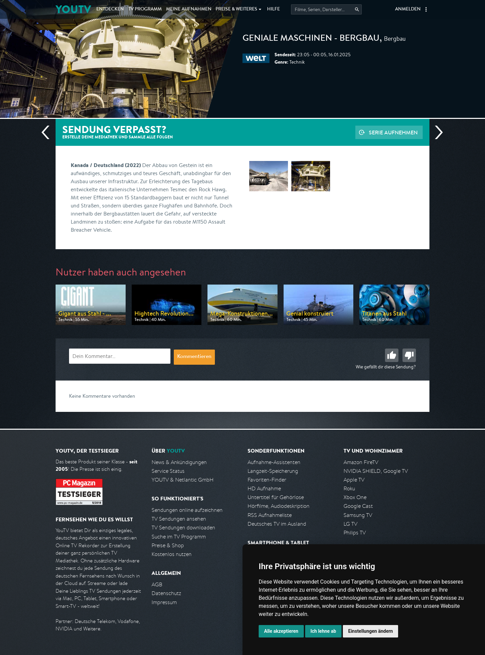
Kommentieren (194, 357)
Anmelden (408, 9)
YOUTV (73, 9)
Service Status (168, 470)
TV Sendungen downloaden (183, 527)
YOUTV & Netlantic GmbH (183, 479)
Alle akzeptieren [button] (281, 631)
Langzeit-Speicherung (273, 470)
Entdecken (110, 9)
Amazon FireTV (361, 462)
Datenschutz (166, 593)
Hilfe (273, 9)
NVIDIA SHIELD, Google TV (376, 470)
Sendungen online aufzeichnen (187, 510)
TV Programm (145, 9)
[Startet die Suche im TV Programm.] (326, 9)
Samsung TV (358, 515)
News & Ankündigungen (179, 462)
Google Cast (358, 506)
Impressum (164, 602)
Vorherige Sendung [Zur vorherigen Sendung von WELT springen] (48, 132)
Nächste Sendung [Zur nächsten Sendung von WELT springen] (436, 132)
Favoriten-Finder (267, 479)
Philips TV (355, 532)
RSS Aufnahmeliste (270, 515)
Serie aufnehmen (393, 132)
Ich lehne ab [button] (323, 631)
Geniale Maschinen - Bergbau (311, 39)
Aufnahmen (189, 9)
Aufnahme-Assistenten (274, 462)
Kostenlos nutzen (172, 554)
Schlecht (409, 355)
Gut (391, 355)
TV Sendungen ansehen (179, 518)
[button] (426, 9)
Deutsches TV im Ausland (277, 523)
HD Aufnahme (264, 488)
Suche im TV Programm (179, 536)
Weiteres (236, 9)
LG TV (350, 523)
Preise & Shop (168, 545)
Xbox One (355, 497)
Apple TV (354, 479)
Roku (349, 488)
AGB (157, 584)
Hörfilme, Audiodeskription (279, 506)
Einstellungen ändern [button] (370, 631)
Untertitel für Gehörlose (276, 497)
